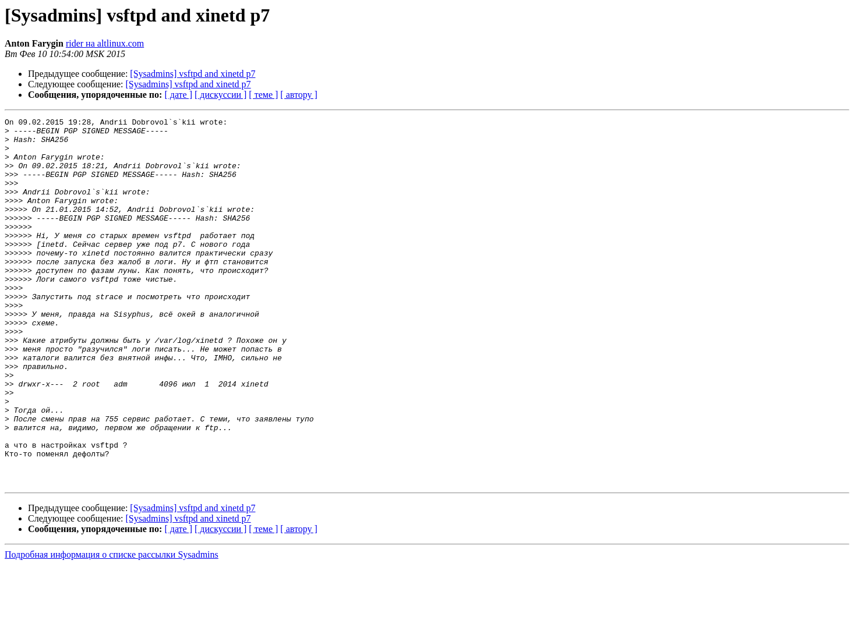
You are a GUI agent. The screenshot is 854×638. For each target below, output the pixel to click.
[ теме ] (263, 95)
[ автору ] (298, 95)
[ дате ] (178, 95)
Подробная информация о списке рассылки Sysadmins (111, 628)
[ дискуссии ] (220, 95)
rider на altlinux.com (105, 43)
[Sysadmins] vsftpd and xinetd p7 (192, 74)
